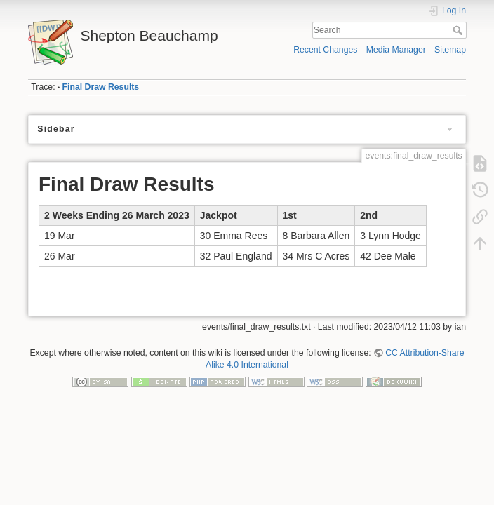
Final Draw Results (101, 87)
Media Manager (396, 50)
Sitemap (450, 50)
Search (459, 30)
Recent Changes (325, 50)
